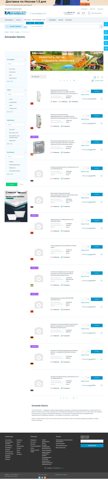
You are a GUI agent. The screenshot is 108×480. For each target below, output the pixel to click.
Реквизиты (19, 441)
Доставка (33, 445)
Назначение (10, 121)
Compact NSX (13, 109)
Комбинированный (14, 166)
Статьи (18, 445)
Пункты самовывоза (36, 447)
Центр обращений (46, 451)
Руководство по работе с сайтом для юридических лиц (47, 463)
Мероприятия (20, 447)
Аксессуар (12, 70)
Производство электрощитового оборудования (64, 441)
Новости (19, 443)
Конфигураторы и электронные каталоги (46, 455)
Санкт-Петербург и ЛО (38, 13)
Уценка (18, 453)
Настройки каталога (95, 82)
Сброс (22, 185)
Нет (39, 23)
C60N (10, 106)
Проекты (19, 449)
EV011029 (12, 131)
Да (30, 23)
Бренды (17, 32)
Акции (18, 451)
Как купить (33, 443)
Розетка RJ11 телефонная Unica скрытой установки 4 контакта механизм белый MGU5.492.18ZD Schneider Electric (62, 274)
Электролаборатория (61, 446)
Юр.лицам (100, 9)
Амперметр (12, 73)
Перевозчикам (9, 452)
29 (74, 81)
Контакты (68, 20)
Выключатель (13, 79)
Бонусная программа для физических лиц (46, 447)
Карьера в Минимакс (7, 457)
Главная (7, 32)
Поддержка (33, 441)
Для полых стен (13, 134)
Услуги (18, 20)
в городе (90, 100)
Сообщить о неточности (54, 469)
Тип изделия (10, 60)
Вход (92, 13)
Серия (9, 91)
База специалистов (60, 448)
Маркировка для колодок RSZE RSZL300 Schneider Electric (62, 300)
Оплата (61, 20)
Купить (97, 92)
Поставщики (8, 448)
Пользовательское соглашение (46, 459)
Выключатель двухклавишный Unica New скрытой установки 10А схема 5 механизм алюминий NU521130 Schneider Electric (63, 143)
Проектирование (60, 444)
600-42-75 (69, 13)
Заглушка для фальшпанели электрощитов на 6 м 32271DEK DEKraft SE (65, 169)
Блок (10, 76)
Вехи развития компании (9, 443)
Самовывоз (52, 20)
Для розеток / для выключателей (14, 137)
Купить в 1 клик (85, 95)
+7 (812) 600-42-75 (14, 475)
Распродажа (9, 20)
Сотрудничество (9, 454)
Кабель (11, 163)
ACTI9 (10, 100)
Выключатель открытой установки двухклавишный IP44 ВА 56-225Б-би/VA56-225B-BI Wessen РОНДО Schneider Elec (64, 196)
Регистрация (98, 13)
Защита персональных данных (45, 442)
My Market (19, 455)
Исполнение (10, 153)
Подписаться (92, 446)
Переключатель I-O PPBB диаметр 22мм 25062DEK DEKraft (62, 221)
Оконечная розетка (14, 172)
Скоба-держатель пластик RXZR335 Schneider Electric (63, 247)
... (70, 81)
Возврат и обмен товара (35, 451)
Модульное (12, 141)
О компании (84, 9)
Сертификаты (8, 446)
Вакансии (92, 9)
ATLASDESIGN (13, 103)
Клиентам (7, 450)
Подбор (11, 185)
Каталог (12, 32)
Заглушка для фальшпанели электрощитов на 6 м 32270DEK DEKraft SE (65, 378)
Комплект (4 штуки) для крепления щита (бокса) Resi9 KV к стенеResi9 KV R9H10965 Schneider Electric (64, 353)
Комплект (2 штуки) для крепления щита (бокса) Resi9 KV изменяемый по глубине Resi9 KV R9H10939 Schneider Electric (64, 327)
